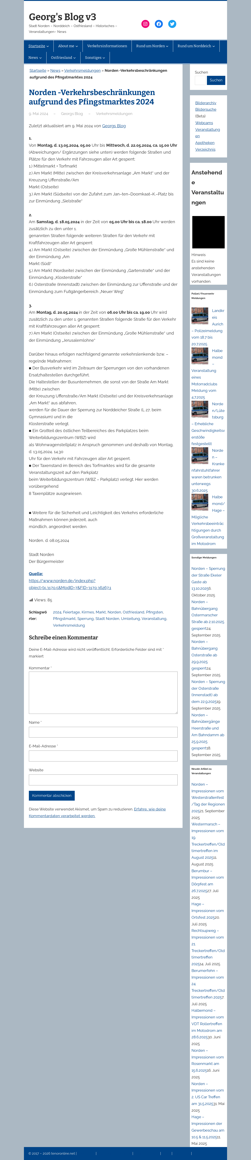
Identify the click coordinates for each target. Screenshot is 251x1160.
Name (35, 722)
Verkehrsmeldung (69, 625)
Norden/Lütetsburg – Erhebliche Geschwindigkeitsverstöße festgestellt (208, 424)
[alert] (208, 248)
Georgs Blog (114, 125)
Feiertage (71, 612)
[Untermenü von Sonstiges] (103, 57)
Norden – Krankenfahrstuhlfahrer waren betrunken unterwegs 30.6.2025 (207, 470)
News (55, 70)
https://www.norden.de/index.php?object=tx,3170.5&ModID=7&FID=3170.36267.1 (70, 580)
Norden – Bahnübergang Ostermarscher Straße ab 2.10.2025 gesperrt (207, 615)
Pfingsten (154, 612)
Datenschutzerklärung (114, 1154)
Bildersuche (205, 109)
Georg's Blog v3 (62, 17)
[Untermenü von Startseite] (47, 46)
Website (36, 770)
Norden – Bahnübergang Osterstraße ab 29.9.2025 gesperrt (204, 654)
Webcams (204, 123)
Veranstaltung (154, 618)
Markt (101, 612)
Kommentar (40, 668)
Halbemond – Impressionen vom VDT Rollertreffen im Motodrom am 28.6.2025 (207, 1023)
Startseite (38, 70)
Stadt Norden (107, 618)
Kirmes (88, 612)
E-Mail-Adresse (43, 746)
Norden (114, 612)
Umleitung (130, 618)
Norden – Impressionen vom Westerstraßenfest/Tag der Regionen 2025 (208, 797)
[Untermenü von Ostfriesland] (74, 57)
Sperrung (85, 618)
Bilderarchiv (205, 103)
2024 (57, 612)
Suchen (201, 72)
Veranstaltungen (147, 1154)
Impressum (86, 1154)
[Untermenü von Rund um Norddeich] (213, 46)
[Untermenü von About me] (76, 46)
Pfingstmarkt (64, 618)
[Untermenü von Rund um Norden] (167, 46)
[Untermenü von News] (40, 57)
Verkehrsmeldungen (82, 70)
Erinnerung (182, 1154)
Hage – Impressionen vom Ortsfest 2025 (207, 911)
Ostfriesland (133, 612)
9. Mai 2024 (38, 113)
